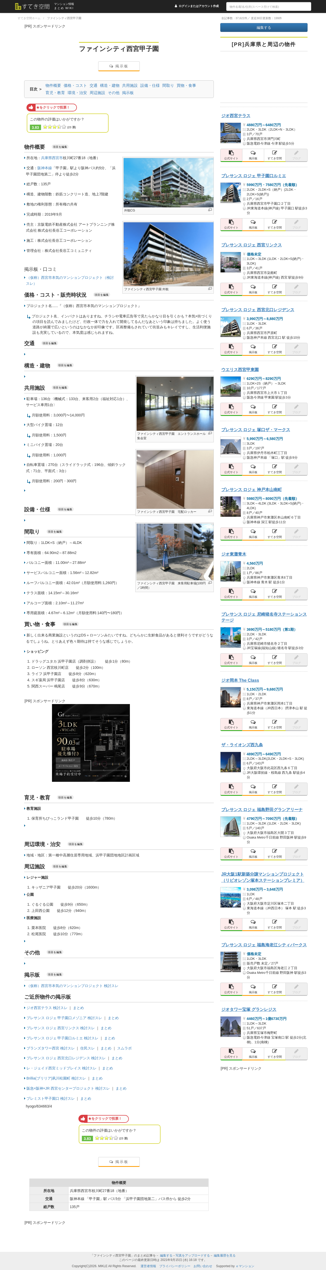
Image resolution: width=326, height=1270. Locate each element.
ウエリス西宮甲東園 (240, 369)
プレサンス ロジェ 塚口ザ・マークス (255, 429)
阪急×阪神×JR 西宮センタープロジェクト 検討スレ (68, 1088)
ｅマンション (245, 1266)
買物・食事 (186, 85)
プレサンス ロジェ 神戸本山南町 (251, 489)
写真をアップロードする (193, 1255)
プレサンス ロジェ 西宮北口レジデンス (257, 309)
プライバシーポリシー (174, 1266)
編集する (264, 27)
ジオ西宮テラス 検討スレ (47, 1008)
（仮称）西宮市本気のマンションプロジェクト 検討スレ (72, 986)
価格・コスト (75, 85)
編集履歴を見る (225, 1255)
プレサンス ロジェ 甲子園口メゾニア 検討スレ (64, 1018)
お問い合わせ (203, 1266)
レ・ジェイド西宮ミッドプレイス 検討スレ (61, 1068)
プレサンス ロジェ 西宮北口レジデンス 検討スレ (66, 1058)
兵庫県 (46, 158)
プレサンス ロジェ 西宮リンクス (251, 245)
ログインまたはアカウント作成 (199, 6)
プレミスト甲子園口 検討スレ (50, 1098)
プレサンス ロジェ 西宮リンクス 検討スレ (60, 1028)
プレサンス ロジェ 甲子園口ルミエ (253, 175)
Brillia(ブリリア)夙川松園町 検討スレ (56, 1078)
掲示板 (119, 66)
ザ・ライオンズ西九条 (242, 744)
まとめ (78, 1008)
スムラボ (124, 1048)
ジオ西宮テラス (235, 115)
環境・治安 (77, 92)
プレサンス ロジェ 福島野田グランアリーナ (262, 809)
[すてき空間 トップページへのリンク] (34, 6)
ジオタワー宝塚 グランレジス (249, 1009)
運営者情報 (148, 1266)
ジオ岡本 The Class (240, 680)
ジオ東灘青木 (233, 554)
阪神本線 (44, 168)
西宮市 (57, 158)
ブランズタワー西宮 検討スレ (50, 1048)
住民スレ (87, 1048)
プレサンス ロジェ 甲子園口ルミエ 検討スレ (62, 1038)
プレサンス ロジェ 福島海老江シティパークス (264, 944)
